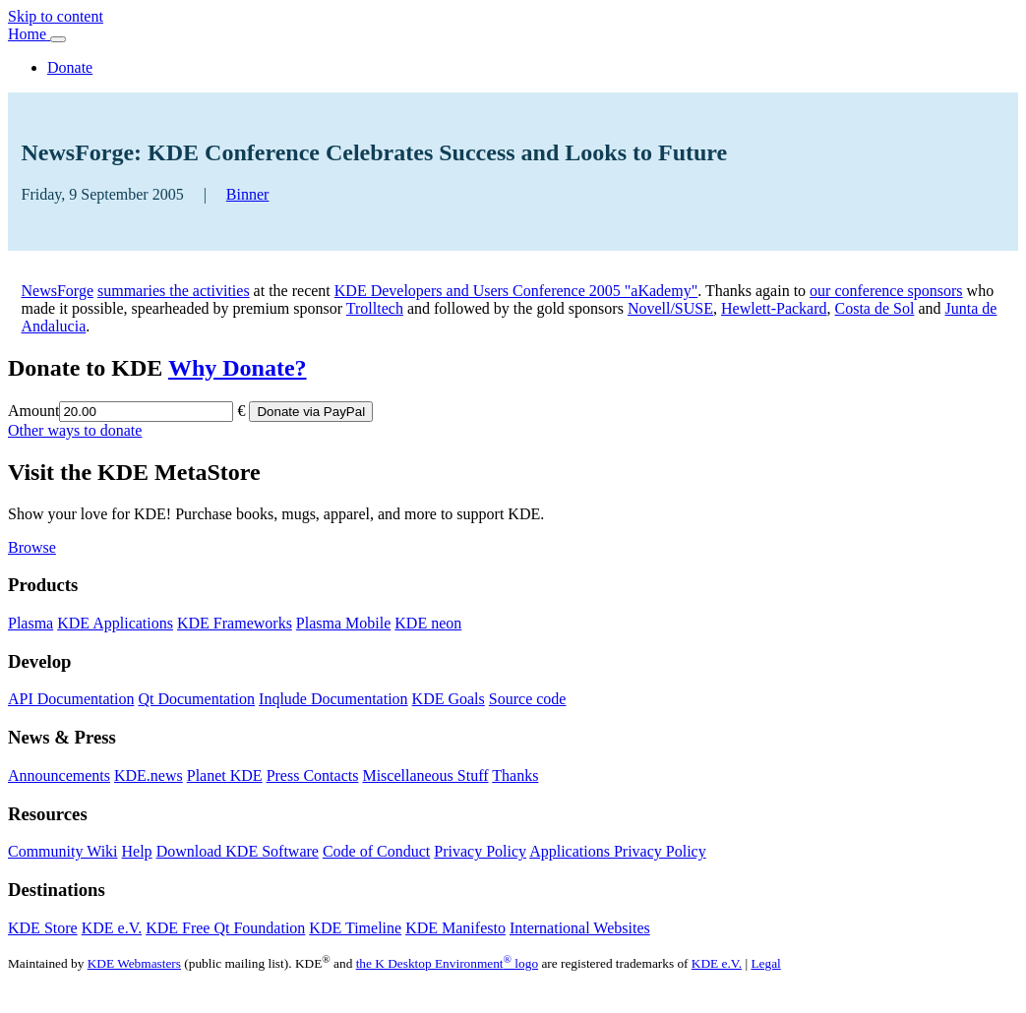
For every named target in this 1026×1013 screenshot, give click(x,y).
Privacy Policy (480, 851)
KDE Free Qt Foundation (225, 928)
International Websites (580, 928)
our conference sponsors (886, 290)
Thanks (515, 775)
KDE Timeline (355, 928)
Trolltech (374, 308)
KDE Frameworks (234, 623)
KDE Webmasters (134, 963)
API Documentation (71, 698)
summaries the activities (173, 290)
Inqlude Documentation (333, 698)
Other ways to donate (75, 430)
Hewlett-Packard (774, 308)
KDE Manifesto (455, 928)
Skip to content (55, 16)
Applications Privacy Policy (617, 851)
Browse (32, 547)
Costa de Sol (875, 308)
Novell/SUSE (670, 308)
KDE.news (148, 775)
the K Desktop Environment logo (447, 963)
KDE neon (427, 623)
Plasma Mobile (343, 623)
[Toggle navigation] (58, 39)
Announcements (59, 775)
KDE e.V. (112, 928)
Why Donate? (237, 368)
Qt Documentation (196, 698)
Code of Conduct (376, 851)
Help (137, 851)
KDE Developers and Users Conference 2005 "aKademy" (515, 290)
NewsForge (57, 290)
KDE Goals (448, 698)
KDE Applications (115, 623)
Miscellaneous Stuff (425, 775)
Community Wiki (63, 851)
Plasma (30, 623)
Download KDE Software (237, 851)
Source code (528, 698)
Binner (248, 194)
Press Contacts (313, 775)
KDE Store (43, 928)
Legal (765, 963)
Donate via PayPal (311, 411)
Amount (33, 410)
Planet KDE (225, 775)
